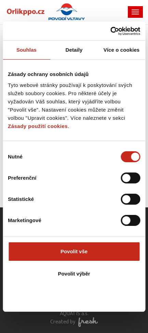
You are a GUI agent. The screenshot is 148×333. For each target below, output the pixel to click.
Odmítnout (74, 296)
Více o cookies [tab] (122, 50)
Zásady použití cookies (38, 126)
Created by (74, 321)
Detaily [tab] (74, 50)
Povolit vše (74, 251)
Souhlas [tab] (26, 50)
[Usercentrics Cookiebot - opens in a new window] (110, 31)
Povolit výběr (74, 274)
